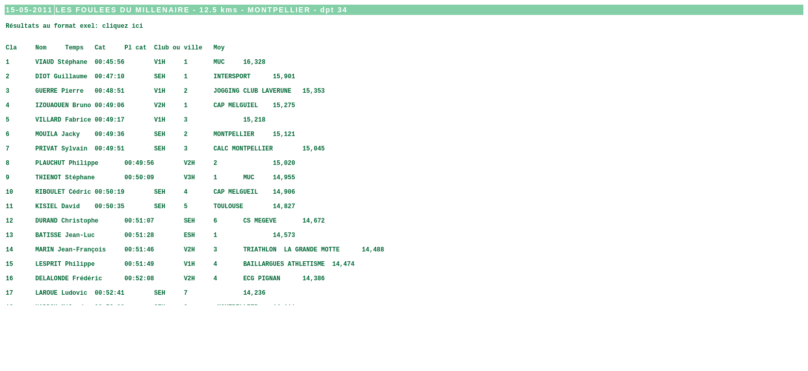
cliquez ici (122, 27)
